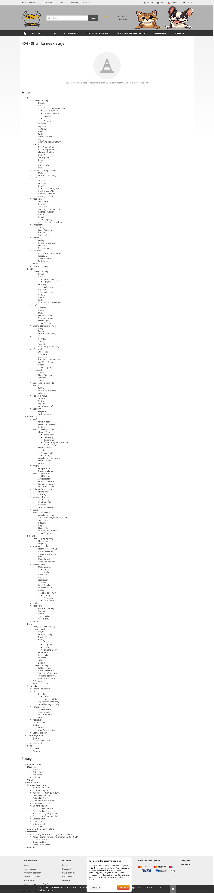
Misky (40, 173)
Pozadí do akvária (46, 486)
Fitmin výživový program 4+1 (45, 813)
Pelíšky (36, 237)
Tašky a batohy (45, 258)
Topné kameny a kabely (48, 704)
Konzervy (42, 123)
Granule (41, 103)
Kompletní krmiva (46, 468)
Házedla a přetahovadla (48, 149)
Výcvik (35, 263)
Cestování (37, 250)
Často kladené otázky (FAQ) (41, 829)
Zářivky (47, 455)
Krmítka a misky (45, 634)
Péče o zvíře (38, 199)
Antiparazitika (38, 224)
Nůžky (41, 214)
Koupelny (42, 657)
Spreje (41, 380)
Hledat (93, 18)
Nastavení (37, 769)
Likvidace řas (44, 504)
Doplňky (41, 662)
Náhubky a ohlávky (46, 193)
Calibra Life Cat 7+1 (41, 795)
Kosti (46, 118)
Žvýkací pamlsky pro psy (54, 108)
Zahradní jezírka (35, 735)
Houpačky (48, 644)
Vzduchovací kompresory (49, 458)
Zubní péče (43, 201)
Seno (40, 556)
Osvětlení (42, 450)
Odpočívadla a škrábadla (43, 383)
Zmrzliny (47, 121)
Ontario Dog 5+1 (40, 824)
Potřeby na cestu (45, 261)
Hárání (41, 217)
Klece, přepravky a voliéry (44, 626)
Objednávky (38, 772)
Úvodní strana (34, 764)
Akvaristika (32, 416)
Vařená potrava (45, 136)
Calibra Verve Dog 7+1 (42, 803)
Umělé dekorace (45, 476)
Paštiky (41, 134)
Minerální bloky (44, 559)
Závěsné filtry (49, 440)
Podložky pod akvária (47, 530)
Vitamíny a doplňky (46, 561)
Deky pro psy (44, 248)
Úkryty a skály (44, 712)
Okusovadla (43, 582)
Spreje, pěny (43, 235)
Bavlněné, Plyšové (46, 147)
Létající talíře (43, 165)
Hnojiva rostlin (44, 502)
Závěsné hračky (50, 650)
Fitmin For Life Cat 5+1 (43, 808)
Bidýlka (41, 631)
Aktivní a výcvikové (46, 152)
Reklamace (37, 774)
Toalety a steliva (40, 396)
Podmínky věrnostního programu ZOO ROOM (53, 834)
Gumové (42, 160)
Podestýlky (48, 598)
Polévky (41, 294)
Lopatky (41, 403)
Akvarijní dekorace (41, 473)
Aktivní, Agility (44, 320)
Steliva (41, 401)
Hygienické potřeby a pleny (50, 222)
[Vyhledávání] (67, 18)
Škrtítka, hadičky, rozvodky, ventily (53, 517)
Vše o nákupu (33, 782)
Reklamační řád (39, 842)
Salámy (41, 131)
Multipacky (48, 287)
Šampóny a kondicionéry (49, 209)
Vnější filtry (48, 437)
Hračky (36, 144)
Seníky (46, 572)
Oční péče (42, 204)
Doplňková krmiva (46, 471)
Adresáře (42, 344)
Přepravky (42, 256)
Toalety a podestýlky (47, 593)
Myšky (41, 310)
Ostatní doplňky (45, 219)
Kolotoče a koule (45, 585)
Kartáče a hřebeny (46, 211)
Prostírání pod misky (47, 175)
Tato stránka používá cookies (105, 860)
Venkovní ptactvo (40, 683)
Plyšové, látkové (45, 315)
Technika (37, 691)
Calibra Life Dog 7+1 (42, 798)
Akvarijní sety (44, 421)
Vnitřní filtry (49, 434)
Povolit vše (123, 887)
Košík (64, 865)
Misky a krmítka (39, 722)
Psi (28, 97)
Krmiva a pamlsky (40, 100)
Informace (32, 831)
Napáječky (42, 574)
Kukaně (41, 245)
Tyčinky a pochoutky (47, 554)
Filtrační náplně (50, 445)
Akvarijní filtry (44, 432)
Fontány (41, 331)
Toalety (41, 398)
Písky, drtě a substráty (42, 489)
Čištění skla (43, 528)
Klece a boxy (43, 541)
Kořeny (41, 717)
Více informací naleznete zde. (67, 890)
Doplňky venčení (45, 196)
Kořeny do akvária (46, 481)
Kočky (30, 269)
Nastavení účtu (68, 873)
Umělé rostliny (44, 478)
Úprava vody (43, 499)
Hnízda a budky (44, 655)
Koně (29, 745)
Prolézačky (43, 580)
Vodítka (41, 180)
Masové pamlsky (51, 110)
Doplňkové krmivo (46, 551)
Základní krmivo (45, 668)
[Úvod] (31, 17)
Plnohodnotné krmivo (47, 548)
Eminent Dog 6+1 (40, 805)
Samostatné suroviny (47, 673)
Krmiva (36, 466)
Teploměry (43, 520)
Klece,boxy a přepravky (43, 538)
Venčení (36, 178)
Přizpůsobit (95, 887)
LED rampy (48, 453)
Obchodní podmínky (41, 844)
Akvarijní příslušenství (42, 512)
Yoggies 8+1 (38, 826)
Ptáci (29, 624)
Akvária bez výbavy (46, 424)
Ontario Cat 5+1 (40, 821)
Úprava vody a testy (41, 497)
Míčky (40, 167)
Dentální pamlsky (51, 113)
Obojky (41, 186)
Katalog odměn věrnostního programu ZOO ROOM (55, 837)
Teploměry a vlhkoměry (48, 701)
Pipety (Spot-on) (45, 230)
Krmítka (41, 463)
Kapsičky (42, 126)
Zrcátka (47, 642)
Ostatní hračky (44, 323)
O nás (30, 780)
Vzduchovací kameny (47, 515)
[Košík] (115, 18)
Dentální (41, 154)
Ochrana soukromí (41, 839)
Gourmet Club (39, 818)
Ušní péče (42, 206)
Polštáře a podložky (47, 243)
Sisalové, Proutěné (46, 318)
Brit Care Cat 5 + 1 (41, 787)
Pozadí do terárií (45, 714)
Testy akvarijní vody (47, 507)
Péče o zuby (43, 618)
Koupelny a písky (45, 587)
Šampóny (42, 232)
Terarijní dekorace (41, 707)
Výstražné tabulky (40, 266)
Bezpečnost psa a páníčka (49, 253)
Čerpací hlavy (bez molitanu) (56, 442)
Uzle (40, 162)
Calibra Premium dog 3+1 (44, 800)
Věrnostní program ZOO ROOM (46, 793)
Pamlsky (41, 105)
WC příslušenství (45, 406)
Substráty (42, 494)
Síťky (40, 525)
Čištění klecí (49, 600)
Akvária (36, 419)
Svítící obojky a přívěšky (54, 188)
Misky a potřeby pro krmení (45, 170)
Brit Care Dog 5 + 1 (41, 790)
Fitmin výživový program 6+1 (45, 816)
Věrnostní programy (37, 785)
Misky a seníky (44, 567)
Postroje (42, 183)
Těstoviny (42, 129)
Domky (41, 577)
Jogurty (41, 139)
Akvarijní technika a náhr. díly (45, 429)
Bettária (41, 427)
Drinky (41, 297)
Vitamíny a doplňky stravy (49, 142)
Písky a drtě (43, 491)
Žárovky (47, 696)
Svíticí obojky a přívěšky (48, 346)
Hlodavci (31, 535)
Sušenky (47, 116)
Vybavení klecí (39, 564)
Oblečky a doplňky (46, 191)
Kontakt (31, 847)
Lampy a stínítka (51, 699)
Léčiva (35, 510)
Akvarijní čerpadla (46, 460)
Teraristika (32, 686)
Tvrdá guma (43, 157)
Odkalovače (43, 523)
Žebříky (47, 647)
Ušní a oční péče (45, 616)
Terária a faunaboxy (41, 688)
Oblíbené (36, 777)
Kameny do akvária (46, 484)
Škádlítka (42, 307)
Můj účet (31, 767)
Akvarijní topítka (45, 447)
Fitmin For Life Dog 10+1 (44, 811)
